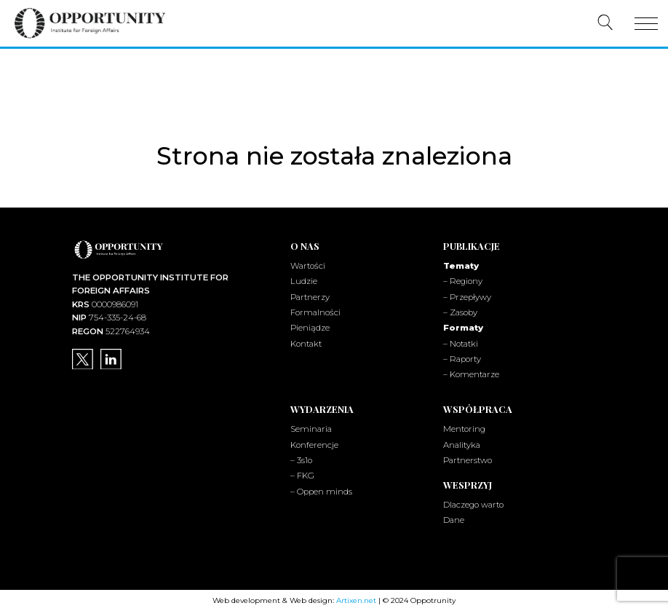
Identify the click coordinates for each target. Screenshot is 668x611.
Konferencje (314, 444)
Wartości (307, 266)
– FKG (302, 475)
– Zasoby (460, 312)
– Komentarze (471, 374)
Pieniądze (310, 328)
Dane (453, 519)
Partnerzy (310, 296)
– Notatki (460, 343)
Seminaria (311, 429)
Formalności (315, 312)
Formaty (463, 328)
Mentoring (464, 429)
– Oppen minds (321, 491)
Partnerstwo (467, 459)
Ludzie (303, 281)
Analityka (461, 444)
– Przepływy (467, 296)
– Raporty (462, 358)
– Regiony (462, 281)
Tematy (461, 266)
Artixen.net (356, 599)
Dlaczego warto (473, 504)
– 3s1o (301, 459)
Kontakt (306, 343)
